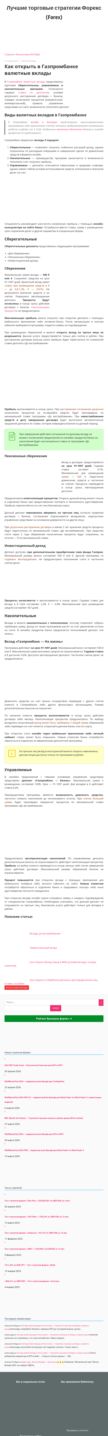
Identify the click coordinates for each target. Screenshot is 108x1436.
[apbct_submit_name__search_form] (55, 1008)
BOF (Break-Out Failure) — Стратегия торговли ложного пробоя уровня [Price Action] (44, 1118)
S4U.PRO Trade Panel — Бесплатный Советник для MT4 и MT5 (34, 1065)
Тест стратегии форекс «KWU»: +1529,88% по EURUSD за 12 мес (34, 1249)
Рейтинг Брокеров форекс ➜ (54, 1018)
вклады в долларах (44, 122)
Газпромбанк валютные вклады (26, 81)
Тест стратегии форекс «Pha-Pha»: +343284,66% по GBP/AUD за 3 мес (37, 1201)
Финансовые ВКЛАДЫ (28, 54)
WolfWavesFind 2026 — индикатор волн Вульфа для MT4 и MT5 (34, 1134)
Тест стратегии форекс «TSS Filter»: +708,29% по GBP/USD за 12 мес (37, 1217)
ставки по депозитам (33, 92)
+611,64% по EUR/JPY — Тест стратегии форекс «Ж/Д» (30, 1265)
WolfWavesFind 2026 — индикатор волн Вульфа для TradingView (34, 1081)
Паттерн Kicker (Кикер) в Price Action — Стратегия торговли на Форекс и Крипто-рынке (53, 1335)
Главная (9, 54)
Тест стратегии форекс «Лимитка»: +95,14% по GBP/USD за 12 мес (36, 1233)
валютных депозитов (69, 129)
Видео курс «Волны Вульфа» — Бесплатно (39, 1362)
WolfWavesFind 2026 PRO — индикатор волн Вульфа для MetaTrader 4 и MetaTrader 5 (44, 1150)
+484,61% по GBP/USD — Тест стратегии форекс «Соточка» (32, 1281)
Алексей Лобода (28, 61)
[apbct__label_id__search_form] (27, 1008)
